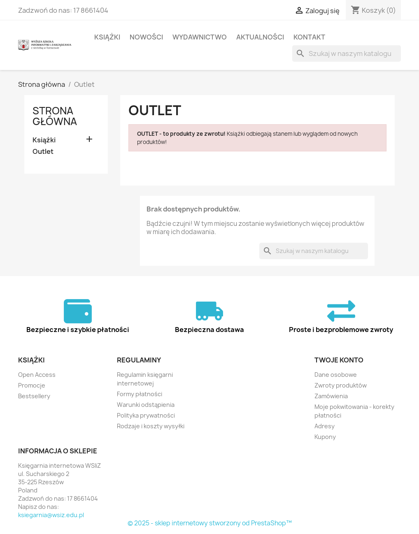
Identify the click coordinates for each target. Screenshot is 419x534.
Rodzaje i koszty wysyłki (150, 426)
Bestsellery (34, 396)
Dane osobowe (335, 374)
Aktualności (260, 37)
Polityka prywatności (146, 415)
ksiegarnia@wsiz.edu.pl (51, 515)
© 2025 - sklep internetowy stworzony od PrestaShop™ (210, 523)
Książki (107, 37)
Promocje (31, 385)
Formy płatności (139, 394)
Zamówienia (331, 396)
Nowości (146, 37)
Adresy (324, 426)
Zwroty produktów (340, 385)
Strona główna (55, 116)
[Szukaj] (346, 53)
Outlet (43, 151)
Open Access (37, 374)
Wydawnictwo (199, 37)
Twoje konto (338, 360)
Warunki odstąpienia (146, 405)
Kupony (325, 437)
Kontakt (309, 37)
